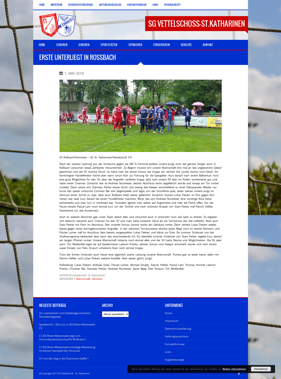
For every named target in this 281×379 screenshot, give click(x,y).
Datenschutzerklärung (80, 5)
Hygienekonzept (172, 5)
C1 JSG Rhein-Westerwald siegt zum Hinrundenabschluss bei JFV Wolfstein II (62, 337)
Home (42, 5)
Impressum (56, 5)
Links (155, 5)
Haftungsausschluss (110, 5)
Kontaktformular (137, 5)
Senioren (97, 279)
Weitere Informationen (234, 369)
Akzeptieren (261, 369)
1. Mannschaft (82, 279)
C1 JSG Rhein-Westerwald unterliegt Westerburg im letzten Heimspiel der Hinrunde (67, 349)
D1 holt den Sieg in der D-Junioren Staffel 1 (64, 358)
